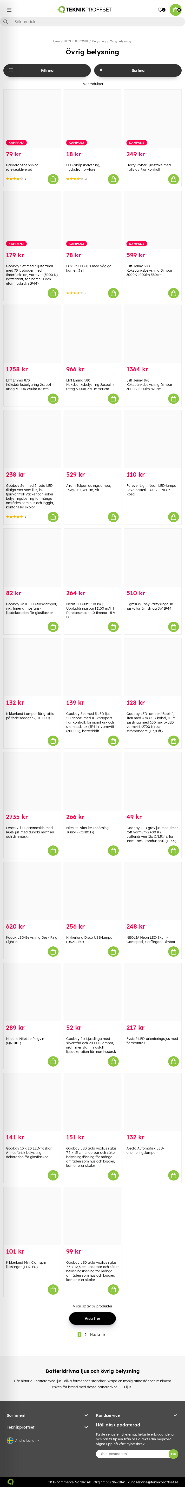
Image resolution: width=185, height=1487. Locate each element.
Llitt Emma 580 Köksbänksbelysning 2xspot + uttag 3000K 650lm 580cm (90, 384)
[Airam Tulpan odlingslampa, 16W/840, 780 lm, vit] (92, 439)
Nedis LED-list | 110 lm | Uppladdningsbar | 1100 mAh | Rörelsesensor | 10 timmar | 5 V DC (90, 610)
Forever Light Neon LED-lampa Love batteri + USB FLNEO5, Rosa (151, 489)
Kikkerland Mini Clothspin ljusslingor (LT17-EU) (26, 1264)
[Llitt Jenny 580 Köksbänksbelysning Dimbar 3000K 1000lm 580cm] (152, 220)
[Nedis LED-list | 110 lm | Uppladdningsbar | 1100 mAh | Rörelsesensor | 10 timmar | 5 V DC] (92, 558)
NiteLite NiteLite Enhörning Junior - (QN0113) (87, 830)
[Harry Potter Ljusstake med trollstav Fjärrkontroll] (152, 119)
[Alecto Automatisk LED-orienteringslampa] (152, 1102)
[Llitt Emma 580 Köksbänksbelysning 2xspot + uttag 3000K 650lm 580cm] (92, 334)
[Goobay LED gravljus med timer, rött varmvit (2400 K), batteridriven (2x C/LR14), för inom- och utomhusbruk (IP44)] (152, 781)
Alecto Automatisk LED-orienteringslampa (145, 1150)
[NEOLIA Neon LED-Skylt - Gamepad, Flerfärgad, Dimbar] (152, 891)
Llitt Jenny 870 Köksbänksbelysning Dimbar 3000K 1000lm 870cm (149, 384)
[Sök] (92, 21)
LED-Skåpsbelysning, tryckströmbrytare (83, 167)
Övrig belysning (120, 41)
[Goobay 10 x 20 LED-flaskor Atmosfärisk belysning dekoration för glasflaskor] (32, 1102)
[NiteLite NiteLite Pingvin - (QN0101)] (32, 992)
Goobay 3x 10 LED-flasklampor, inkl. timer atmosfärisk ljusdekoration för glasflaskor (31, 608)
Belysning (99, 41)
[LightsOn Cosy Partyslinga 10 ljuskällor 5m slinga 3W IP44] (152, 558)
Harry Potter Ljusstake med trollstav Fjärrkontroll (148, 167)
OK (173, 1454)
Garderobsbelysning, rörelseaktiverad (23, 167)
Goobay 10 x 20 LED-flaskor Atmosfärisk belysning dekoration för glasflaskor (29, 1152)
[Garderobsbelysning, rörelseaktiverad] (32, 119)
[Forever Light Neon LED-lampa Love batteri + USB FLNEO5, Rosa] (152, 439)
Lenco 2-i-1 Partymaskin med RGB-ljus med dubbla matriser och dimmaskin (30, 832)
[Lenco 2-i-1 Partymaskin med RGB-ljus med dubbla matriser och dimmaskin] (32, 781)
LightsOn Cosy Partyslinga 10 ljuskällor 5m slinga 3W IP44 (149, 606)
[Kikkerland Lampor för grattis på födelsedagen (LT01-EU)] (32, 667)
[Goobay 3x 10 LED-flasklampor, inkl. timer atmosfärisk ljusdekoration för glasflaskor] (32, 558)
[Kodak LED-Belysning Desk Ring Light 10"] (32, 891)
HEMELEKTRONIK (76, 41)
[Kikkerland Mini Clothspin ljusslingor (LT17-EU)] (32, 1216)
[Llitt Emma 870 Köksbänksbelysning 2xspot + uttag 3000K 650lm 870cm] (32, 334)
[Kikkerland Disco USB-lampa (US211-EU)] (92, 891)
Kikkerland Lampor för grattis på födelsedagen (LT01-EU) (30, 716)
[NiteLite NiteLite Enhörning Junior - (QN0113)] (92, 781)
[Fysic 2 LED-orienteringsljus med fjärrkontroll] (152, 992)
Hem (56, 41)
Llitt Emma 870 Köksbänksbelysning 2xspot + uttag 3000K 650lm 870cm (30, 384)
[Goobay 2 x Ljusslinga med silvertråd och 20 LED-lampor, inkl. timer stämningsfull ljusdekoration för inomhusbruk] (92, 992)
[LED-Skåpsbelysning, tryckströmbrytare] (92, 119)
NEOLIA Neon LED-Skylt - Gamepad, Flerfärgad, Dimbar (150, 939)
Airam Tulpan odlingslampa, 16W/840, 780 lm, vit (88, 487)
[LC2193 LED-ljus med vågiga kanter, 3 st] (92, 220)
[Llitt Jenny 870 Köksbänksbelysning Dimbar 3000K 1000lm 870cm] (152, 334)
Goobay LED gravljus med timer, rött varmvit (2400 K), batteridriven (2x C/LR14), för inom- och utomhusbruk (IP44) (152, 834)
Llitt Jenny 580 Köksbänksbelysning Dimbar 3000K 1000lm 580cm (149, 270)
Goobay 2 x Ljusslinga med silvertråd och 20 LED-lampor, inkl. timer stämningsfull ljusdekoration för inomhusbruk (91, 1045)
